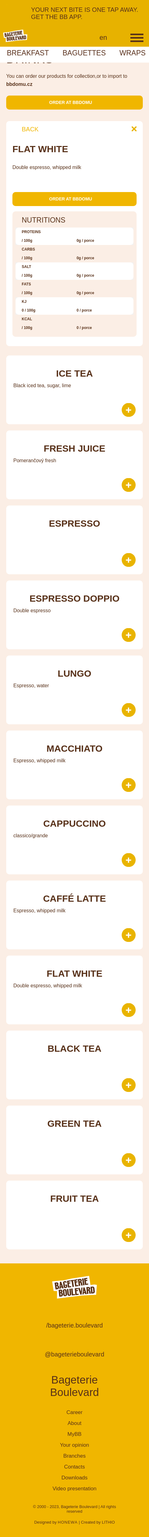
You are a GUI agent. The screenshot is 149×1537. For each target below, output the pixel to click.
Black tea (74, 1048)
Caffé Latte (74, 898)
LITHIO (108, 1522)
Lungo (74, 673)
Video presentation (74, 1489)
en (103, 37)
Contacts (74, 1467)
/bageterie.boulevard (74, 1325)
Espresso (74, 523)
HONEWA (68, 1522)
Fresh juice (74, 448)
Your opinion (74, 1445)
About (74, 1423)
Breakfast (28, 53)
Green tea (74, 1123)
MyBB (74, 1434)
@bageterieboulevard (74, 1354)
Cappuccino (74, 823)
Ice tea (74, 373)
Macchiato (75, 748)
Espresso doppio (74, 598)
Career (74, 1412)
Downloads (74, 1478)
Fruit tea (74, 1198)
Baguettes (84, 53)
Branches (74, 1456)
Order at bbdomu (74, 102)
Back (25, 129)
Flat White (74, 973)
